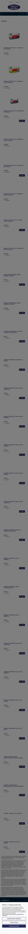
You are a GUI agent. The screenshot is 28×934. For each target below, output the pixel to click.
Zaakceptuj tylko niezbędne (14, 918)
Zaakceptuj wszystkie (14, 926)
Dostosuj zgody (14, 922)
